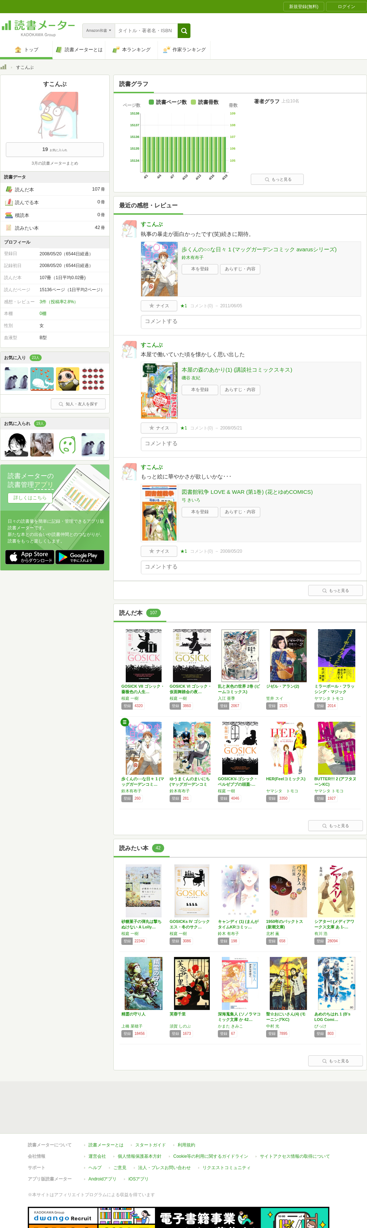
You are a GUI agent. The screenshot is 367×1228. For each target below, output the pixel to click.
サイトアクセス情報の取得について (295, 1122)
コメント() (201, 306)
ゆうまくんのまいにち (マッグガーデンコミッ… (190, 784)
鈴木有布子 (193, 257)
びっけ (320, 1026)
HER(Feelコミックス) (286, 779)
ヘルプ (95, 1134)
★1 (183, 305)
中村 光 (272, 1026)
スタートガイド (150, 1111)
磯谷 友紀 (191, 377)
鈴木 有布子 (228, 933)
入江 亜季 (226, 698)
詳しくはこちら (30, 497)
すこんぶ (152, 224)
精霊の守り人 (133, 1014)
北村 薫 (272, 933)
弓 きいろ (191, 500)
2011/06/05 (231, 306)
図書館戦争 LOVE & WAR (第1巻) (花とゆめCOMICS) (247, 492)
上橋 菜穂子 (132, 1026)
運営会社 (97, 1122)
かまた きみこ (230, 1026)
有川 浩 (321, 933)
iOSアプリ (138, 1145)
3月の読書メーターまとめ (54, 163)
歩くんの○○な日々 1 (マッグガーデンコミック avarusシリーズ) (259, 249)
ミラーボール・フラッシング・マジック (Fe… (334, 691)
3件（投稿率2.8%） (58, 301)
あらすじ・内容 (240, 268)
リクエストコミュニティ (227, 1134)
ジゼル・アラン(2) (282, 686)
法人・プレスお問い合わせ (164, 1134)
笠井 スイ (274, 698)
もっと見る (278, 179)
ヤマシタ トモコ (329, 698)
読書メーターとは (106, 1111)
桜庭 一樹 (130, 698)
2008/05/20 (231, 551)
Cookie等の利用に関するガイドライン (210, 1122)
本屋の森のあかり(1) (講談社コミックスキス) (237, 370)
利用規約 (186, 1111)
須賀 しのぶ (180, 1026)
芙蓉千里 (178, 1014)
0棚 (42, 313)
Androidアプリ (102, 1145)
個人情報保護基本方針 (140, 1122)
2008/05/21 (231, 428)
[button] (184, 30)
